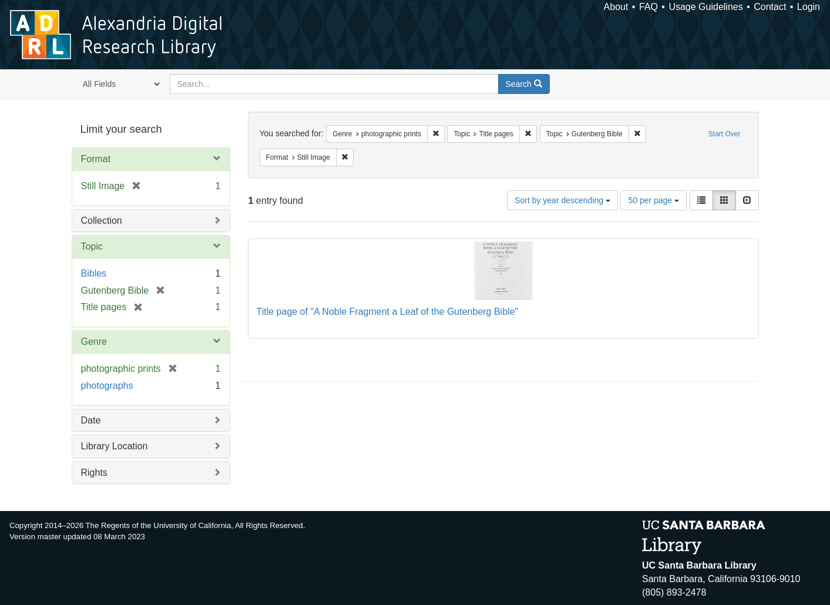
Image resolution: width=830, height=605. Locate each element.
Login (808, 7)
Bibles (94, 273)
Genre (94, 342)
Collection (101, 221)
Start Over (724, 134)
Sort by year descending (562, 200)
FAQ (648, 7)
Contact (770, 7)
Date (91, 420)
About (616, 7)
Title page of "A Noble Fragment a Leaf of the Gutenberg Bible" (388, 312)
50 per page (653, 200)
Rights (94, 473)
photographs (107, 386)
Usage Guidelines (705, 7)
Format (96, 159)
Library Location (114, 446)
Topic (92, 246)
